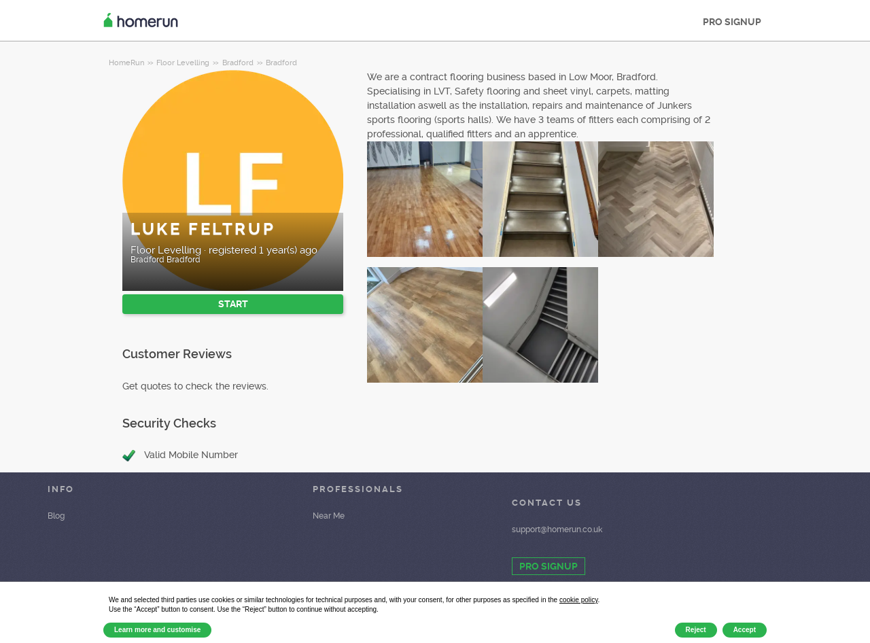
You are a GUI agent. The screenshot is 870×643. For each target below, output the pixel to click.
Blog (56, 516)
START (233, 303)
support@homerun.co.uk (557, 529)
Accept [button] (744, 629)
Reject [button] (696, 629)
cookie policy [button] (578, 600)
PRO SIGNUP (732, 21)
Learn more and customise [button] (157, 629)
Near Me (329, 516)
